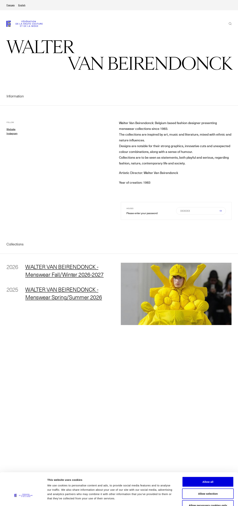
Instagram (11, 133)
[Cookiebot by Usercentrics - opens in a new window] (23, 499)
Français (10, 5)
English (21, 5)
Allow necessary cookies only (208, 482)
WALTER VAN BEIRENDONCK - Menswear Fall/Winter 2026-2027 (65, 271)
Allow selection (208, 470)
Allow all (207, 458)
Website (11, 129)
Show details (189, 498)
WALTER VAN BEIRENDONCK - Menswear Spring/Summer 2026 (64, 294)
